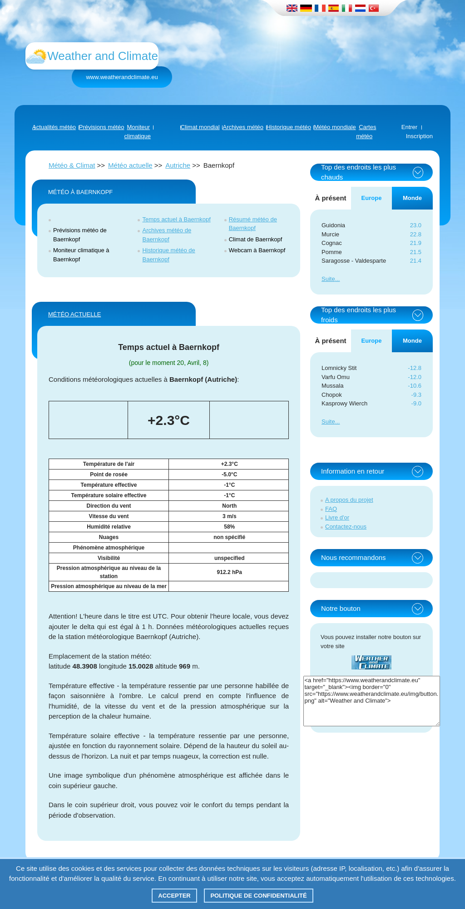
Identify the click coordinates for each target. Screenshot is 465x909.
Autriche (177, 165)
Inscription (419, 136)
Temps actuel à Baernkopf (176, 219)
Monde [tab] (412, 198)
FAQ (331, 508)
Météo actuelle (130, 165)
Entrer (409, 127)
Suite (328, 278)
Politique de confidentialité (258, 895)
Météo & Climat (72, 165)
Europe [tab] (371, 198)
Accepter (174, 895)
